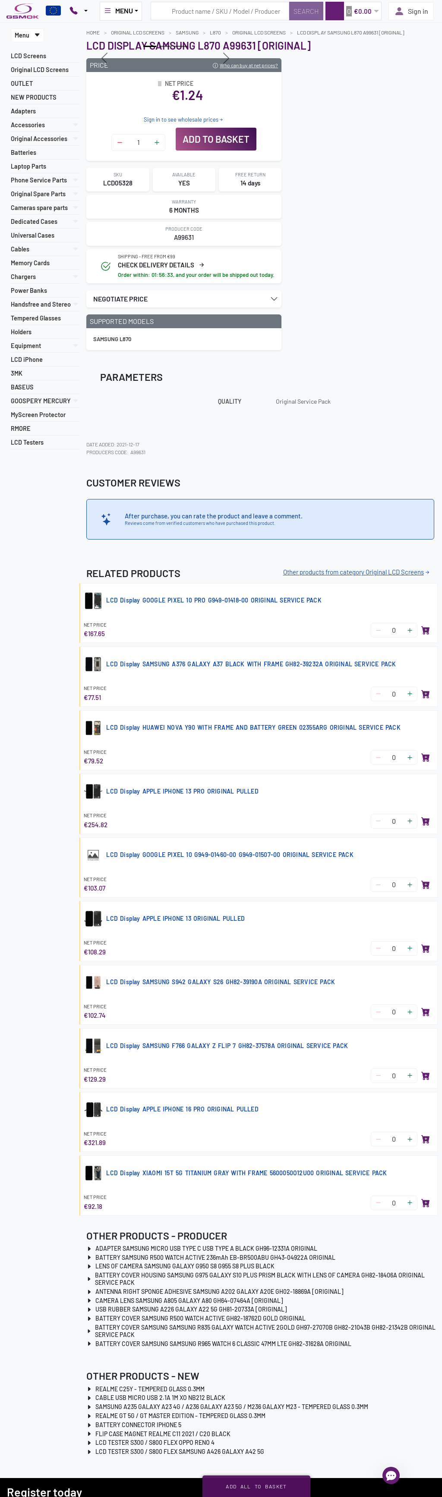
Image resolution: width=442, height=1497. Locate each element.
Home (93, 32)
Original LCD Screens (40, 69)
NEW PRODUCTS (34, 97)
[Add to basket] (425, 630)
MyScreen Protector (38, 414)
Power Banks (29, 290)
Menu (27, 35)
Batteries (23, 152)
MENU (118, 10)
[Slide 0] (149, 46)
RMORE (21, 428)
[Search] (306, 11)
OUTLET (22, 83)
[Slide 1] (165, 46)
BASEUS (22, 387)
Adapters (23, 111)
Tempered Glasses (36, 318)
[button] (353, 11)
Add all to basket (256, 1486)
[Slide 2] (180, 46)
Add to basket (216, 138)
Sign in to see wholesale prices (184, 119)
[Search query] (220, 11)
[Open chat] (391, 1475)
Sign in (411, 11)
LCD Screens (28, 56)
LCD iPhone (27, 359)
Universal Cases (32, 235)
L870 (215, 32)
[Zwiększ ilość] (157, 143)
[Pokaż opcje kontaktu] (78, 11)
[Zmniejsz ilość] (120, 143)
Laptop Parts (28, 166)
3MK (16, 373)
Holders (21, 332)
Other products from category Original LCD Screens (357, 572)
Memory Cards (30, 263)
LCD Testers (27, 442)
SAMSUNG (187, 32)
